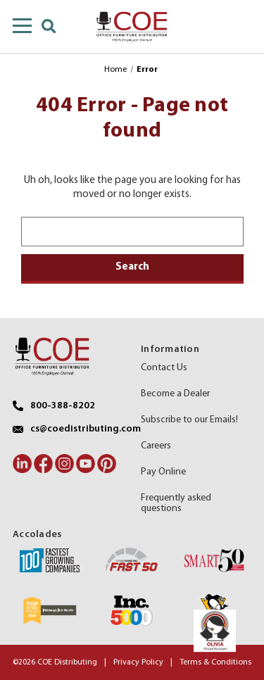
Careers (156, 446)
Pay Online (163, 472)
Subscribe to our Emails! (189, 420)
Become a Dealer (175, 394)
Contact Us (164, 368)
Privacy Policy (138, 662)
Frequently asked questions (176, 503)
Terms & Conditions (215, 662)
